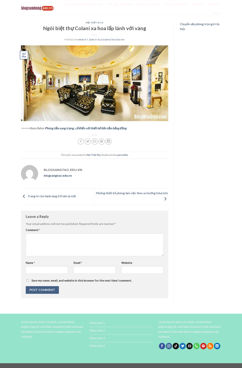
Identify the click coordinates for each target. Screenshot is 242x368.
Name (30, 262)
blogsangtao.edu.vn (111, 39)
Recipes (198, 4)
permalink (122, 154)
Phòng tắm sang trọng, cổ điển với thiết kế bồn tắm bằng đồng (86, 128)
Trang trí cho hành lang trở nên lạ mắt (48, 196)
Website (126, 262)
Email (78, 262)
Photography (176, 4)
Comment (33, 230)
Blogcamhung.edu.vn (84, 4)
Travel (213, 4)
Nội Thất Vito (94, 22)
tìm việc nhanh (119, 4)
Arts (217, 13)
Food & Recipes (148, 4)
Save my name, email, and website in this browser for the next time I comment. (81, 280)
